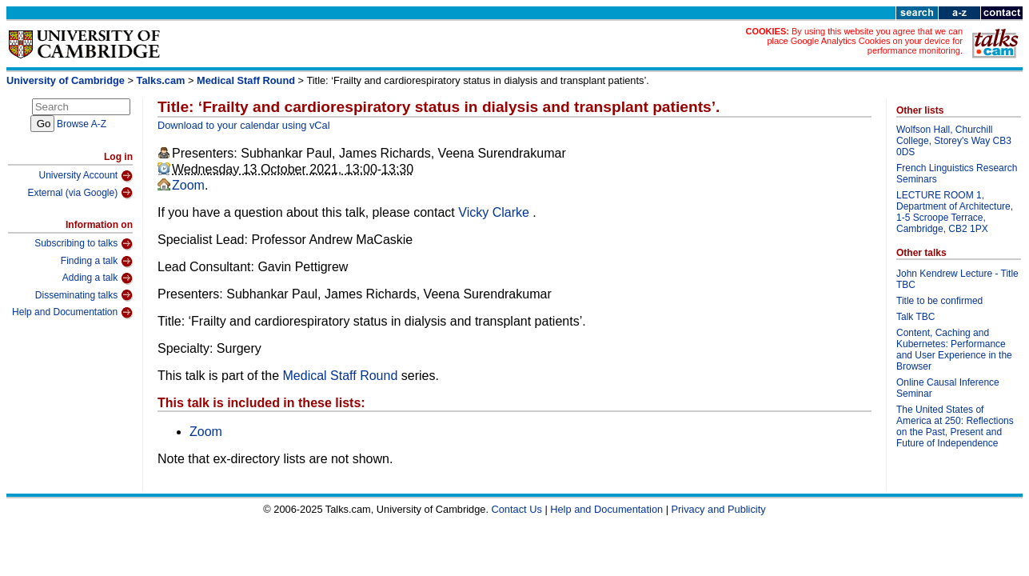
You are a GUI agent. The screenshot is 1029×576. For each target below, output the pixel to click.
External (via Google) (80, 192)
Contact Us (517, 509)
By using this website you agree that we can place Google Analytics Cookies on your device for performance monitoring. (865, 40)
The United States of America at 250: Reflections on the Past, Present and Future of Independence (955, 426)
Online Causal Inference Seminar (947, 388)
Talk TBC (915, 316)
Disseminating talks (84, 295)
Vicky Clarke (495, 212)
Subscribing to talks (83, 244)
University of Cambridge (65, 80)
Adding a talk (97, 278)
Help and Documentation (72, 312)
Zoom (188, 185)
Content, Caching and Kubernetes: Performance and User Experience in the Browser (954, 349)
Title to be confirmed (939, 300)
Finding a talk (97, 261)
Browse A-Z (81, 124)
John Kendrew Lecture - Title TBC (957, 279)
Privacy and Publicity (719, 509)
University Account (85, 176)
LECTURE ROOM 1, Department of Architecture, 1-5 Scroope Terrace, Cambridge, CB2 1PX (954, 212)
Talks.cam (161, 80)
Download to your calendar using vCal (244, 125)
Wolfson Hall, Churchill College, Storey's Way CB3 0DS (953, 141)
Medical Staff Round (246, 80)
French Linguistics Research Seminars (956, 173)
